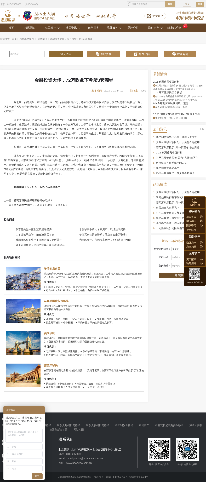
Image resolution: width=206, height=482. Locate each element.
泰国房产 (144, 425)
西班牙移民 (51, 365)
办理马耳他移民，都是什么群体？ (175, 173)
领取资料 (105, 54)
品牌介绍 (135, 27)
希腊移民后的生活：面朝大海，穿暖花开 (39, 239)
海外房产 (155, 27)
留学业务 (93, 27)
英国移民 (49, 333)
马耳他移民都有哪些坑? (169, 197)
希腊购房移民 (52, 268)
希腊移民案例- (27, 39)
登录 (187, 4)
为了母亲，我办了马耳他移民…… (46, 187)
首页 (11, 27)
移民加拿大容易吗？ (167, 168)
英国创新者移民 (58, 429)
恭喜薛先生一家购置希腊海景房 (34, 229)
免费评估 (157, 15)
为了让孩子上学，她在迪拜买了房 (35, 234)
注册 (200, 4)
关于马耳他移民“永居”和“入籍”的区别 (177, 157)
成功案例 (42, 39)
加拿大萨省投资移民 (97, 425)
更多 (201, 129)
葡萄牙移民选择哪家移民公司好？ (33, 200)
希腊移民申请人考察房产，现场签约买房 (102, 229)
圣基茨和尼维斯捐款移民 (169, 425)
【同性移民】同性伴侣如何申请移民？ (178, 228)
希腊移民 (81, 137)
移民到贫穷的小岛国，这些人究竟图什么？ (180, 137)
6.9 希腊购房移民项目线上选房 (170, 103)
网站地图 (78, 429)
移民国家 (32, 27)
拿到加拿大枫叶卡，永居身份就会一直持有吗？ (41, 205)
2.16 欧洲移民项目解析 (166, 81)
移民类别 (52, 27)
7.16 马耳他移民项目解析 (167, 92)
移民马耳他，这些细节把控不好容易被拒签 (180, 217)
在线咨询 (182, 54)
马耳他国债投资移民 (56, 301)
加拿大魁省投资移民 (68, 425)
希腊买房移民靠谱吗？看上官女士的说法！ (103, 234)
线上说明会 (177, 26)
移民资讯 (73, 27)
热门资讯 (160, 129)
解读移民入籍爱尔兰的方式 (171, 162)
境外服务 (114, 27)
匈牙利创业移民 (124, 425)
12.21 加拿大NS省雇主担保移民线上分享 (176, 114)
